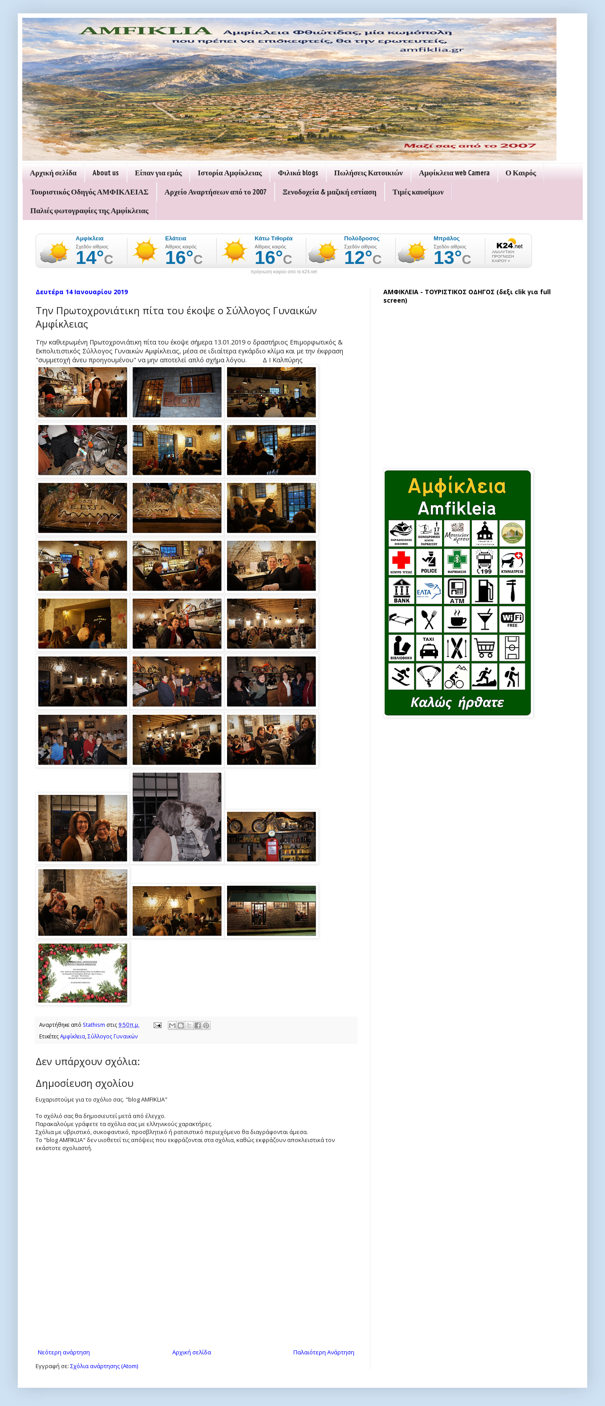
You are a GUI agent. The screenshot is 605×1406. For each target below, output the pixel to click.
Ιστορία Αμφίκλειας (230, 173)
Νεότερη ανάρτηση (64, 1352)
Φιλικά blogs (298, 173)
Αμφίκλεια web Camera (454, 173)
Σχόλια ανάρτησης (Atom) (104, 1366)
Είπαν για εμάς (158, 173)
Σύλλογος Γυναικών (113, 1036)
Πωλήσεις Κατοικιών (368, 173)
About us (106, 173)
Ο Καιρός (521, 173)
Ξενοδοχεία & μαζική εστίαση (330, 192)
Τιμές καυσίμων (418, 192)
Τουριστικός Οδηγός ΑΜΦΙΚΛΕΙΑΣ (89, 192)
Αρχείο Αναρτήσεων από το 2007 (216, 192)
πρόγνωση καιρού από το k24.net (284, 272)
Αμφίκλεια (72, 1036)
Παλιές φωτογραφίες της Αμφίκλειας (89, 210)
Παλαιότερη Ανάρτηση (323, 1352)
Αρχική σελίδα (53, 173)
